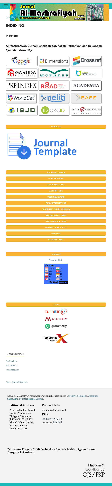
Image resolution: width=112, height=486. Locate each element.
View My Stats (56, 260)
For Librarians (12, 369)
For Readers (11, 361)
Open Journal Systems (16, 382)
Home (9, 17)
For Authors (11, 365)
